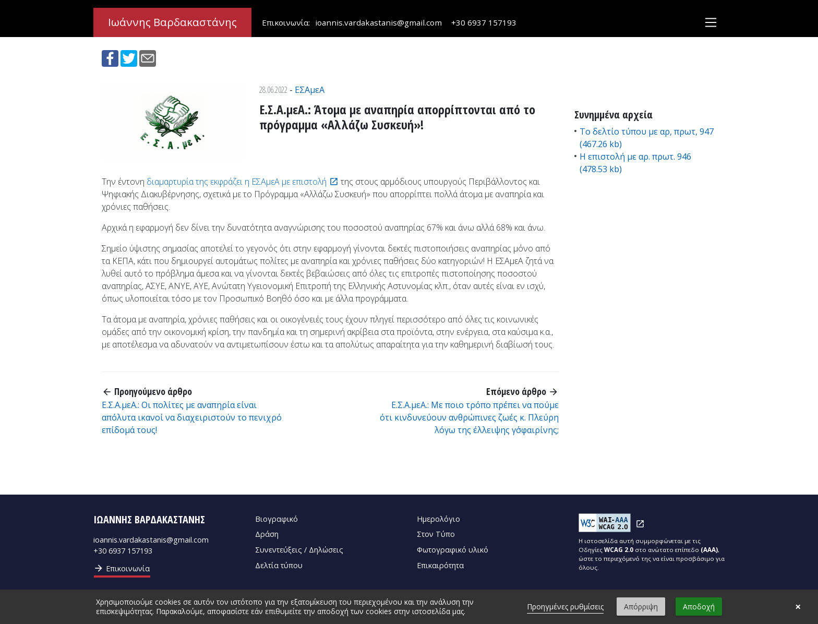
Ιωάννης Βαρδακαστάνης (172, 22)
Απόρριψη (641, 606)
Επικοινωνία (121, 568)
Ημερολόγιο (438, 519)
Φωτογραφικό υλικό (452, 550)
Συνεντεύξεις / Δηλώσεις (299, 550)
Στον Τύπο (436, 534)
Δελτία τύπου (279, 565)
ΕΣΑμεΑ (309, 89)
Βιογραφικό (276, 519)
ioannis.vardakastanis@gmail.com (378, 22)
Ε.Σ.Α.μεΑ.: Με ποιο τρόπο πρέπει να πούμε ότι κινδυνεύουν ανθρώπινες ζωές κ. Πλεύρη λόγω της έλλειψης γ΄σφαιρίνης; (469, 417)
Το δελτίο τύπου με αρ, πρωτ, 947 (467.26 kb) (647, 138)
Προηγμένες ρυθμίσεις (565, 606)
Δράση (267, 534)
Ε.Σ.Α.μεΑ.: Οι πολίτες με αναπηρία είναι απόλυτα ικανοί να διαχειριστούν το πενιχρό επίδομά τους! (192, 417)
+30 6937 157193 (483, 22)
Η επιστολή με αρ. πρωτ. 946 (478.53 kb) (635, 163)
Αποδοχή (699, 606)
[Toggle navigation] (711, 22)
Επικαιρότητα (440, 565)
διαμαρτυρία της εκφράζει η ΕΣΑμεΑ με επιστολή (237, 181)
